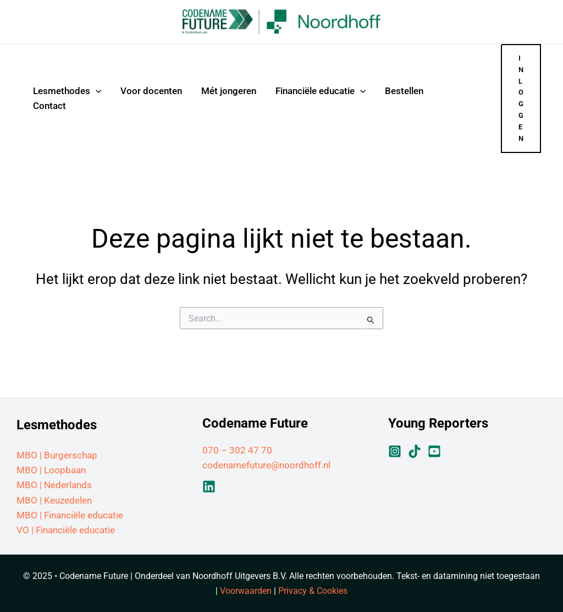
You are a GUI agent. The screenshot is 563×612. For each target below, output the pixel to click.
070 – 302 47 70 (237, 450)
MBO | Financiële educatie (69, 515)
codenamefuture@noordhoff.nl (266, 465)
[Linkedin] (209, 486)
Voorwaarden (246, 591)
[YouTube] (434, 451)
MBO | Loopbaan (51, 470)
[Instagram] (394, 451)
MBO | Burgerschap (56, 455)
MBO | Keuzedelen (54, 500)
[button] (521, 98)
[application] (95, 91)
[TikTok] (414, 451)
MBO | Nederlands (54, 484)
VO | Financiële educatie (65, 530)
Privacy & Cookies (312, 591)
